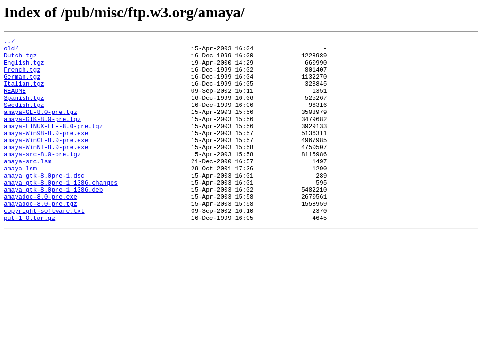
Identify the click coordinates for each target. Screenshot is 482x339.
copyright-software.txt (44, 246)
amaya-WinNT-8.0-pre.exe (46, 169)
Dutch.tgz (20, 59)
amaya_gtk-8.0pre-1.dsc (44, 203)
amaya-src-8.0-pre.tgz (42, 178)
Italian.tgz (24, 93)
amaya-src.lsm (27, 186)
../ (9, 42)
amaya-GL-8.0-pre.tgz (40, 127)
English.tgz (24, 68)
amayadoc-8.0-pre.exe (40, 229)
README (15, 101)
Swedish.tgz (24, 118)
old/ (11, 51)
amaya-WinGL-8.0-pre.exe (46, 161)
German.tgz (22, 85)
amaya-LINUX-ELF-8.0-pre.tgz (53, 144)
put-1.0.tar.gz (29, 254)
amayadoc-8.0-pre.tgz (40, 237)
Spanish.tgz (24, 110)
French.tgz (22, 76)
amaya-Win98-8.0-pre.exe (46, 152)
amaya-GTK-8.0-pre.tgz (42, 135)
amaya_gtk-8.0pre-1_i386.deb (53, 220)
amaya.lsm (20, 195)
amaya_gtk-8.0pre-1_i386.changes (61, 212)
